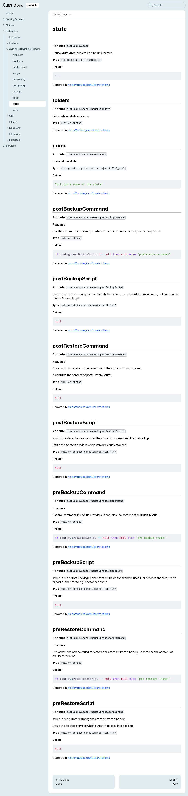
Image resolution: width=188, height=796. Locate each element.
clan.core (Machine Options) (23, 49)
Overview (14, 37)
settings (17, 91)
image (16, 73)
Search (156, 5)
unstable (32, 5)
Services (9, 145)
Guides (8, 25)
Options (12, 43)
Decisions (13, 127)
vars (15, 110)
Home (9, 13)
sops (16, 97)
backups (18, 61)
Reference (10, 31)
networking (19, 79)
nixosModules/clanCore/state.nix (89, 85)
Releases (13, 139)
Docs (12, 5)
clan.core (18, 55)
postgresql (19, 85)
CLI (9, 115)
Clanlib (13, 122)
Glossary (14, 134)
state (16, 103)
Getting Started (13, 19)
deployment (20, 67)
